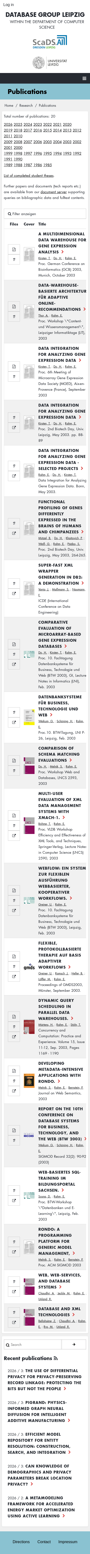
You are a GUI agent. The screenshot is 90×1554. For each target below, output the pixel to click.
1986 (37, 164)
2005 (47, 141)
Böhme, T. (44, 824)
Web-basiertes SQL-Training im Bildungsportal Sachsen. (59, 1181)
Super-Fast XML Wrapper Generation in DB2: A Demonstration (60, 574)
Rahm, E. (70, 258)
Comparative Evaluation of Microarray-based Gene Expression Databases (59, 634)
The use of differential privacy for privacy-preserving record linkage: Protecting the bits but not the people (45, 1379)
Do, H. (58, 258)
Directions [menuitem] (21, 1542)
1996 (37, 153)
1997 (28, 153)
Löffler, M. (44, 979)
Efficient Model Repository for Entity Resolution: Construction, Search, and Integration (39, 1443)
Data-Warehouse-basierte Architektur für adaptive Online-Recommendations (62, 297)
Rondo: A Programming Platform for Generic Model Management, (55, 1241)
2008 (18, 141)
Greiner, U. (45, 904)
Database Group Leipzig (45, 14)
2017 (28, 130)
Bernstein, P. (75, 1087)
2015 (47, 130)
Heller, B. (77, 973)
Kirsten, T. (44, 258)
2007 (28, 141)
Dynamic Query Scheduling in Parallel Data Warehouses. (56, 1009)
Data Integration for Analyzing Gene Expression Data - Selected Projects (62, 459)
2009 (8, 141)
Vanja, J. (43, 589)
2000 (18, 147)
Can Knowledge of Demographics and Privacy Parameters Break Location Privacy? (40, 1475)
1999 (8, 153)
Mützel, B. (44, 538)
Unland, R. (45, 1299)
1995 (47, 153)
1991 (8, 159)
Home (9, 105)
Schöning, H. (65, 721)
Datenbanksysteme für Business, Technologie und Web (60, 706)
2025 (18, 124)
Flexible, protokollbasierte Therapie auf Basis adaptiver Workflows (59, 955)
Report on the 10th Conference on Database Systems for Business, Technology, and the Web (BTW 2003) (60, 1124)
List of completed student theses (29, 175)
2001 (8, 147)
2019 (8, 130)
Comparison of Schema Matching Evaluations (59, 754)
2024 (28, 124)
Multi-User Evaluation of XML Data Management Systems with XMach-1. (60, 805)
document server (54, 191)
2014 (57, 130)
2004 (57, 141)
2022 (47, 124)
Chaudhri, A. (46, 1293)
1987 (28, 164)
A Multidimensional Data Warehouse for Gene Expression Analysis (62, 243)
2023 (37, 124)
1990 (18, 159)
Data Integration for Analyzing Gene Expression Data (62, 354)
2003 (67, 141)
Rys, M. (49, 1327)
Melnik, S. (56, 766)
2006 (37, 141)
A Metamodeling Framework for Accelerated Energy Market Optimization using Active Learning (41, 1507)
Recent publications (28, 1358)
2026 (8, 124)
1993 (67, 153)
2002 (77, 141)
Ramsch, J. (62, 973)
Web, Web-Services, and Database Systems (59, 1281)
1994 (57, 153)
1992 (77, 153)
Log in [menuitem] (8, 5)
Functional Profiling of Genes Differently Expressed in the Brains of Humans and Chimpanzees (60, 517)
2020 (67, 124)
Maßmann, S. (60, 589)
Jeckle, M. (64, 1293)
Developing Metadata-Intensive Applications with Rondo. (60, 1072)
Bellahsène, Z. (47, 1321)
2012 (77, 130)
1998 (18, 153)
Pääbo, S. (73, 544)
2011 (8, 135)
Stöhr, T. (76, 1025)
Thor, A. (43, 315)
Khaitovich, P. (74, 538)
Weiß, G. (44, 544)
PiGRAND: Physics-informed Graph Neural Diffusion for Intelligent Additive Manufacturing (37, 1411)
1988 (18, 164)
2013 (67, 130)
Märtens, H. (46, 1025)
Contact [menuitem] (44, 1542)
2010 (18, 135)
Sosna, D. (44, 1196)
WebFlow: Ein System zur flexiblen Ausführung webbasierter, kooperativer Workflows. (62, 883)
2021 (57, 124)
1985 (47, 164)
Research (26, 105)
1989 (8, 164)
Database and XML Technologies (59, 1311)
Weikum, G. (46, 721)
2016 (37, 130)
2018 (18, 130)
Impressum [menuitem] (67, 1542)
